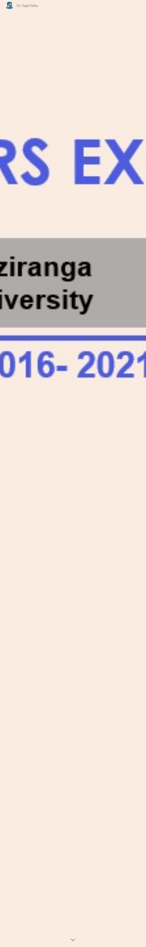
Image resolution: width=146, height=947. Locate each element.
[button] (73, 940)
